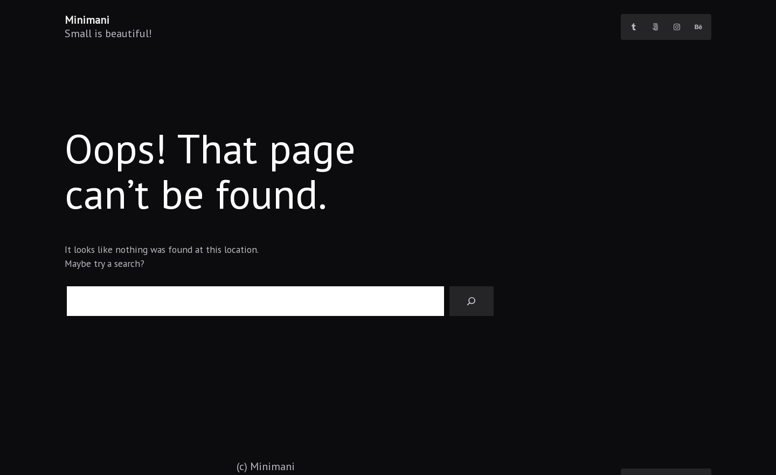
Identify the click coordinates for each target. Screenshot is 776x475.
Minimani (87, 20)
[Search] (471, 301)
